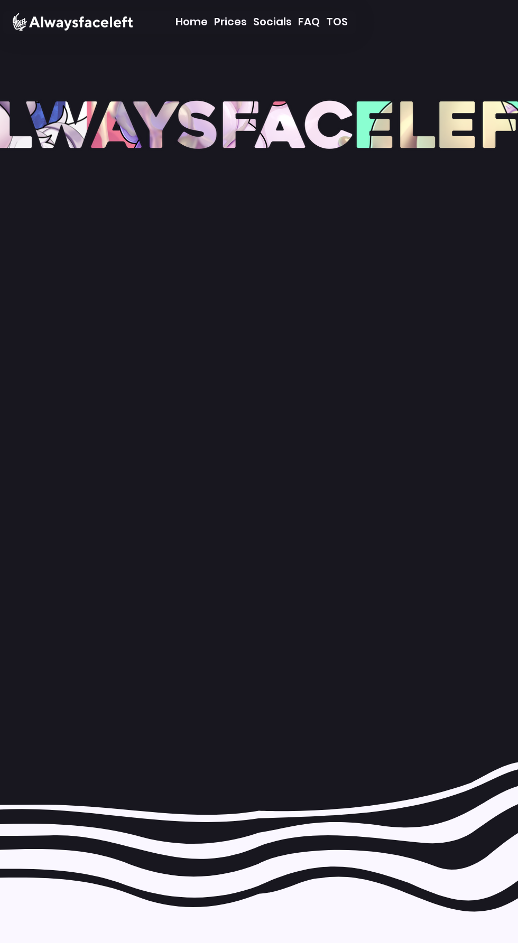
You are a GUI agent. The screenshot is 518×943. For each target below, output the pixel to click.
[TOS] (337, 22)
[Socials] (272, 22)
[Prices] (230, 22)
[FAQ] (309, 22)
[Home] (191, 22)
